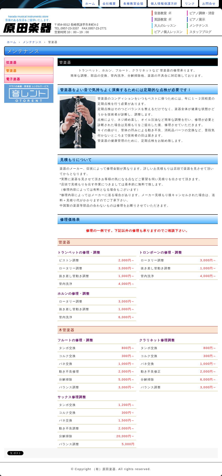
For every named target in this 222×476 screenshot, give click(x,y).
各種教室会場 (133, 3)
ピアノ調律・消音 (201, 13)
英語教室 (160, 19)
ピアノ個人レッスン (168, 32)
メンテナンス (198, 25)
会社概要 (109, 3)
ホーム (90, 3)
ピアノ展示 (197, 19)
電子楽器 (13, 79)
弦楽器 (11, 62)
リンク (190, 3)
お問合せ (209, 3)
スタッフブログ (200, 32)
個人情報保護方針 (164, 3)
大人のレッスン (165, 25)
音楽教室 (160, 13)
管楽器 (11, 70)
